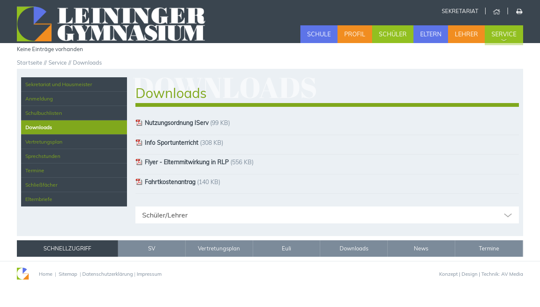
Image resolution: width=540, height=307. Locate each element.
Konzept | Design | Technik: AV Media (481, 274)
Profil (354, 34)
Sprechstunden (42, 156)
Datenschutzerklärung (107, 274)
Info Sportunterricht (166, 143)
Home (496, 11)
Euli (286, 248)
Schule (319, 34)
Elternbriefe (38, 199)
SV (151, 248)
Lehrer (466, 34)
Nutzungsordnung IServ (171, 123)
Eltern (430, 34)
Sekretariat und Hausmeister (58, 84)
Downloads (38, 127)
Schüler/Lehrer (165, 215)
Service (503, 34)
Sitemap (68, 274)
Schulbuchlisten (43, 113)
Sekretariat (460, 11)
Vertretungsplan (43, 142)
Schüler (393, 34)
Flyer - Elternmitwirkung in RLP (182, 162)
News (421, 248)
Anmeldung (39, 98)
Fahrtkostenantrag (165, 182)
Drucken (519, 11)
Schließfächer (41, 185)
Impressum (149, 274)
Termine (34, 170)
